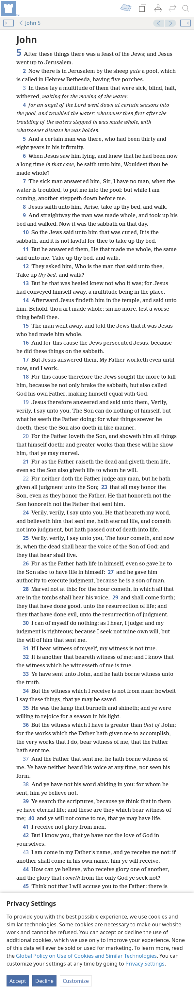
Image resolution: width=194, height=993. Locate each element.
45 (26, 886)
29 (115, 597)
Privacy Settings (145, 963)
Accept (17, 981)
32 (26, 656)
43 (26, 852)
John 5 (29, 22)
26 (26, 563)
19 (26, 402)
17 (26, 359)
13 (26, 283)
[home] (9, 8)
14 (26, 300)
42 (26, 835)
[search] (186, 8)
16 (26, 342)
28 (26, 589)
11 (26, 249)
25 (26, 538)
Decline (44, 981)
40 (31, 818)
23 (104, 487)
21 (26, 461)
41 (26, 826)
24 (26, 512)
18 (26, 376)
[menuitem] (9, 8)
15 (26, 325)
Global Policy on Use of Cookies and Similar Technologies (86, 955)
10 (26, 232)
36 (26, 724)
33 (26, 673)
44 (26, 869)
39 (26, 801)
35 (26, 707)
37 (26, 758)
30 (26, 623)
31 (26, 648)
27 (110, 572)
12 (26, 266)
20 (26, 436)
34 (26, 690)
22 (26, 478)
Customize (76, 981)
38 (26, 784)
